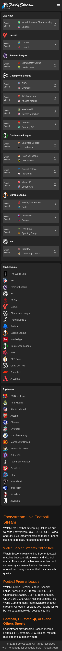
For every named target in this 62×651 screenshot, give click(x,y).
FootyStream (51, 647)
